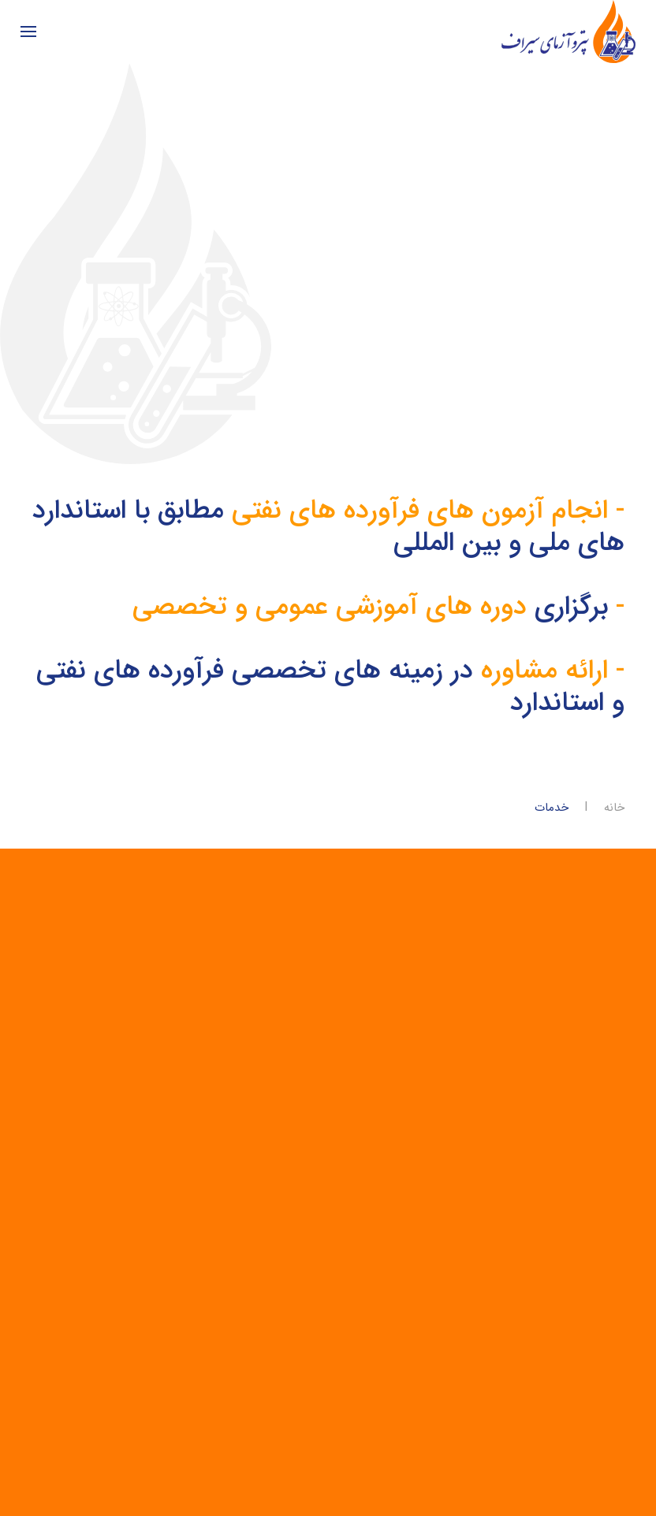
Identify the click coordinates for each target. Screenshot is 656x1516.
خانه (614, 808)
